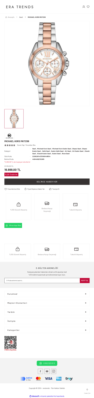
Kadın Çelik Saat (57, 151)
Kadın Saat (56, 154)
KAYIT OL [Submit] (84, 280)
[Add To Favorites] (12, 189)
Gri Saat (68, 151)
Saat (34, 149)
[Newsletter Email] (47, 280)
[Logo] (19, 7)
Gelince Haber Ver (47, 181)
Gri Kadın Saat (77, 151)
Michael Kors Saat (44, 149)
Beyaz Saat (76, 149)
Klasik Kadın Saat (44, 154)
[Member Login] (83, 6)
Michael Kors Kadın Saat (61, 149)
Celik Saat (46, 151)
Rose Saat (66, 154)
